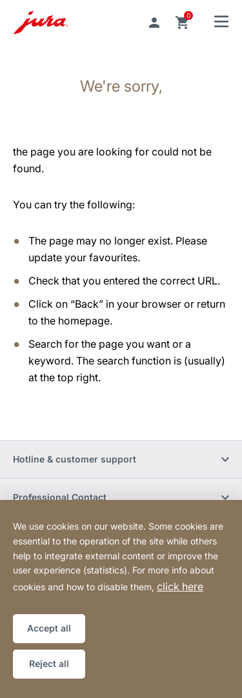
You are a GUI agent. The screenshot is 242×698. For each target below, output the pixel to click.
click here (180, 586)
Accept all (49, 628)
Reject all (49, 663)
